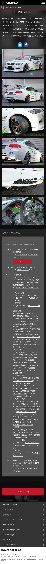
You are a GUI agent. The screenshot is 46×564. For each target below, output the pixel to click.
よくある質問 (8, 510)
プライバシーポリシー (23, 554)
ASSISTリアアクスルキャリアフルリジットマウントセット (26, 445)
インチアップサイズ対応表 (12, 520)
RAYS (19, 267)
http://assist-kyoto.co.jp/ (30, 461)
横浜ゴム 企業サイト (22, 556)
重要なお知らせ (8, 525)
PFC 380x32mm (31, 357)
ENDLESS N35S (19, 373)
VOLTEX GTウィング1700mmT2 (25, 419)
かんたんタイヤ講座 (10, 505)
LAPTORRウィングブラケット (24, 422)
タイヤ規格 (7, 515)
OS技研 (24, 430)
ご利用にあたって (7, 556)
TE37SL (25, 267)
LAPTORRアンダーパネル (26, 412)
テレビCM (7, 540)
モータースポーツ (9, 545)
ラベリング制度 (8, 535)
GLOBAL (34, 556)
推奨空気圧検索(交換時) (11, 530)
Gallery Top (23, 491)
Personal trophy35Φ (24, 396)
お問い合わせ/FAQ (8, 554)
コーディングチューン (21, 453)
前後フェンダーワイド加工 (23, 425)
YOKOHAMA (22, 249)
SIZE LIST (22, 261)
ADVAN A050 (32, 249)
